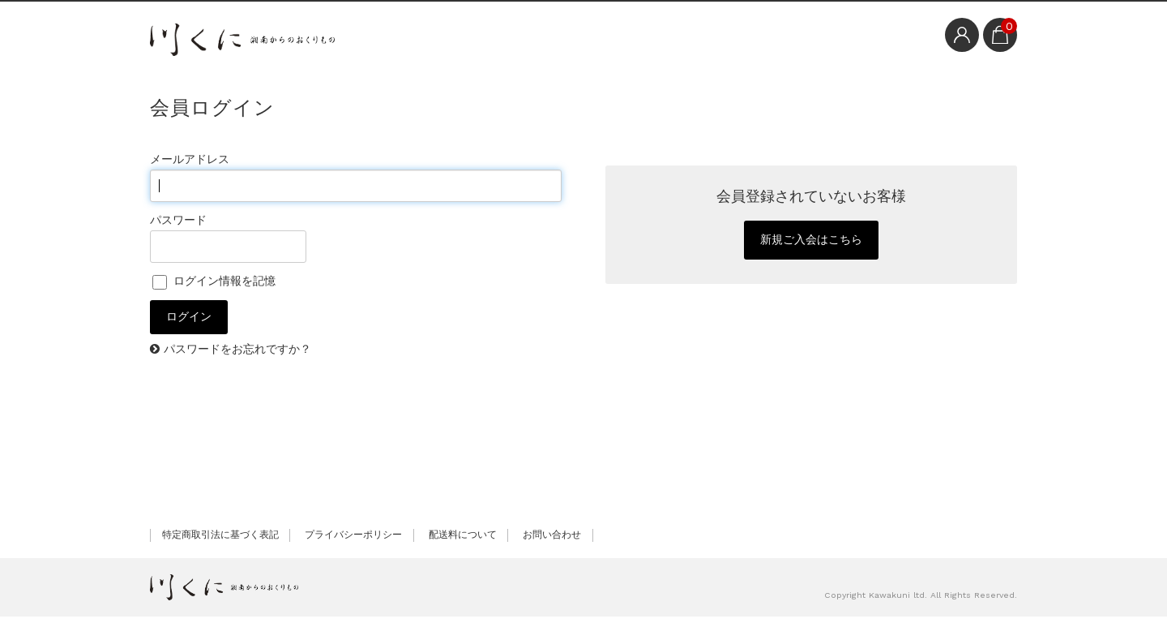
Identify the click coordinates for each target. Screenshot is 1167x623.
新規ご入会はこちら (811, 243)
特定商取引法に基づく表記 (220, 542)
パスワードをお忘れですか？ (237, 355)
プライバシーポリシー (353, 542)
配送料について (463, 542)
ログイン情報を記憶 (214, 280)
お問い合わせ (552, 542)
